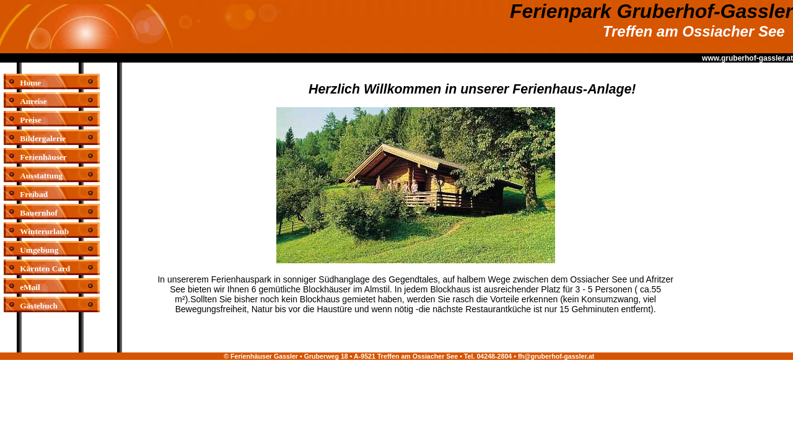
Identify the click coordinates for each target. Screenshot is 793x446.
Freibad (34, 194)
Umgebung (39, 250)
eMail (30, 287)
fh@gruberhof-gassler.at (556, 356)
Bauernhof (39, 212)
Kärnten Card (45, 268)
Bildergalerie (43, 138)
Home (30, 82)
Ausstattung (41, 175)
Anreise (33, 101)
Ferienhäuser (43, 157)
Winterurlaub (44, 231)
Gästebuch (39, 305)
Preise (31, 120)
